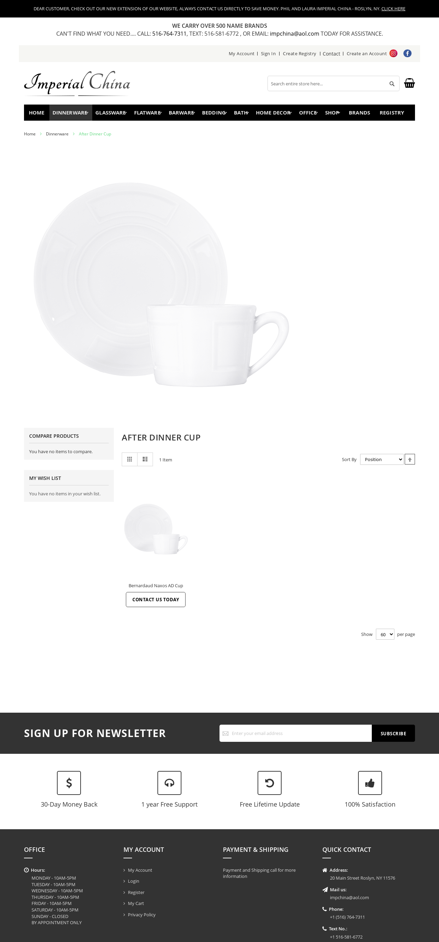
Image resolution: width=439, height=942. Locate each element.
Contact (332, 53)
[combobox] (334, 83)
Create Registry (300, 53)
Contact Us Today (155, 603)
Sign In (268, 53)
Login (133, 881)
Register (136, 892)
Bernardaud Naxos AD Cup (156, 588)
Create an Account (367, 53)
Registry (394, 114)
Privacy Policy (142, 914)
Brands (358, 114)
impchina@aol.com (295, 33)
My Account (242, 53)
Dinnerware (57, 137)
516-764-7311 (169, 33)
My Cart (136, 903)
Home (38, 114)
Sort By (349, 462)
